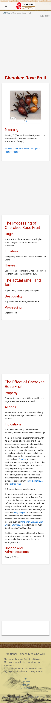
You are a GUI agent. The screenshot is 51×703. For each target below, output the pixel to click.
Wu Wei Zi (16, 525)
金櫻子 (17, 152)
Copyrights (25, 684)
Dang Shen (25, 522)
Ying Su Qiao (20, 512)
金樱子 (9, 152)
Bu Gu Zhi (38, 481)
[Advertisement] (25, 46)
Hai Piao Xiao (15, 484)
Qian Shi (22, 459)
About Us (25, 681)
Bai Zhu (34, 522)
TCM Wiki (5, 13)
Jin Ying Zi (9, 149)
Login (25, 678)
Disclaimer (25, 688)
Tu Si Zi (30, 481)
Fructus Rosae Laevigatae (28, 149)
